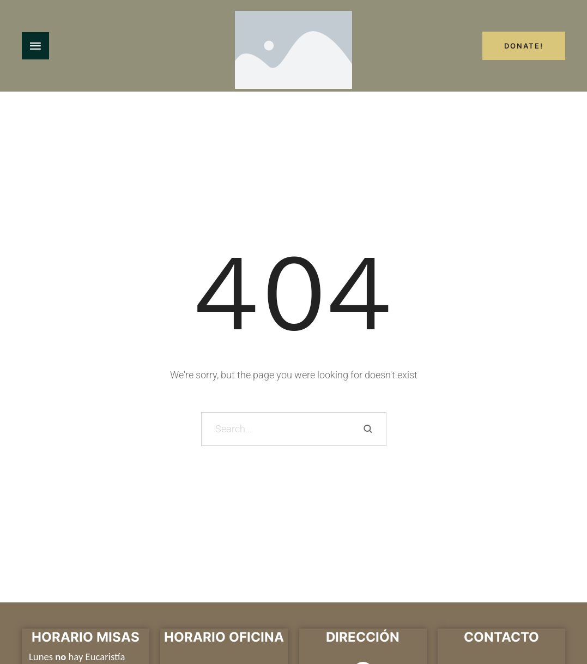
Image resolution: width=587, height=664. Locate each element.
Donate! (523, 45)
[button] (557, 614)
